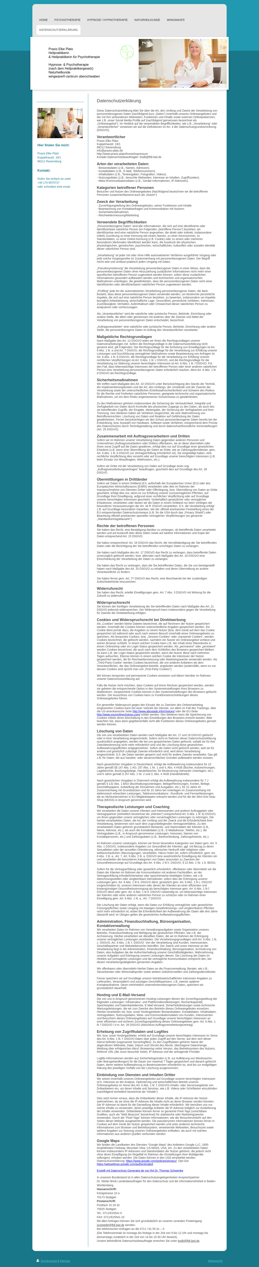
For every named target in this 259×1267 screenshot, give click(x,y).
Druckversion (47, 1261)
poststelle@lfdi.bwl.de (110, 1225)
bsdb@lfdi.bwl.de (189, 1240)
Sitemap (65, 1261)
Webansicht (215, 1261)
